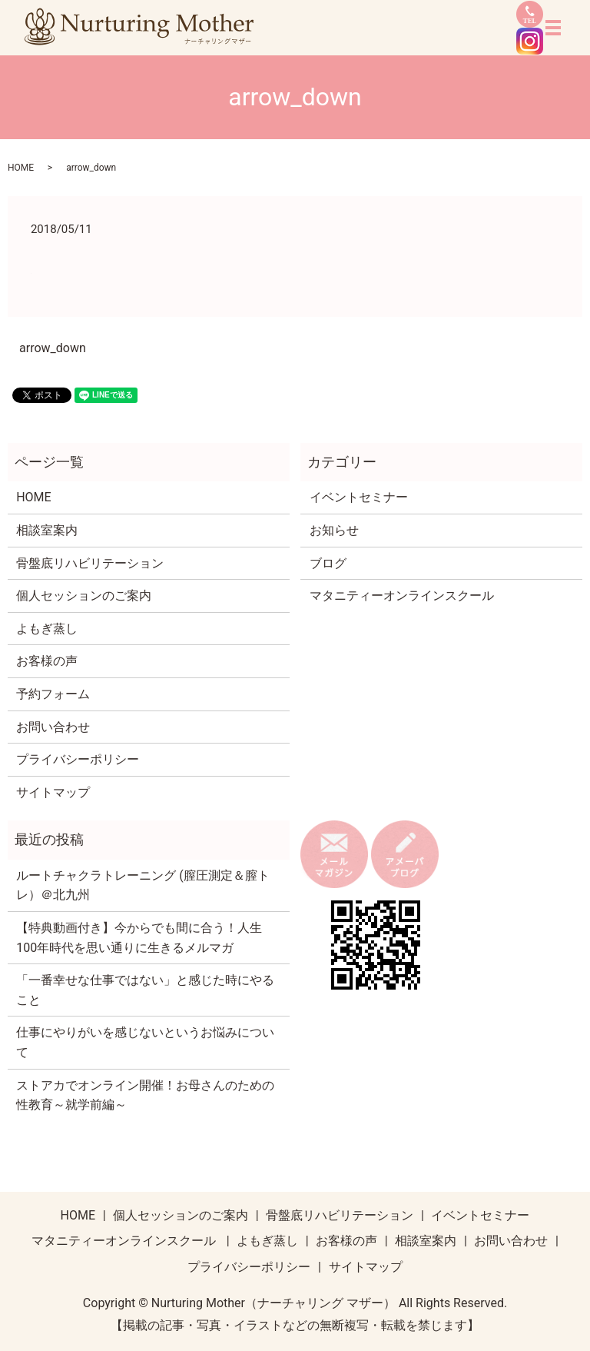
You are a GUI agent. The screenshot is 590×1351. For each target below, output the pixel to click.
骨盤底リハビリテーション (90, 563)
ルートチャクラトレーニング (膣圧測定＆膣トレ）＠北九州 (142, 885)
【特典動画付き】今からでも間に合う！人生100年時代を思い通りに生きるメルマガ (139, 937)
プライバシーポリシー (77, 759)
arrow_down (52, 348)
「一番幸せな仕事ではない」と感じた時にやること (145, 990)
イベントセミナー (359, 497)
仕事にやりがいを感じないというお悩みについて (145, 1042)
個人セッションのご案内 (83, 595)
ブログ (328, 563)
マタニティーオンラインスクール (402, 595)
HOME (21, 167)
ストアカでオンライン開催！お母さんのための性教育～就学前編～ (145, 1095)
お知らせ (334, 530)
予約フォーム (53, 694)
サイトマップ (53, 792)
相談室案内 (47, 530)
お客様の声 (47, 661)
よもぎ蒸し (47, 628)
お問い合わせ (53, 727)
